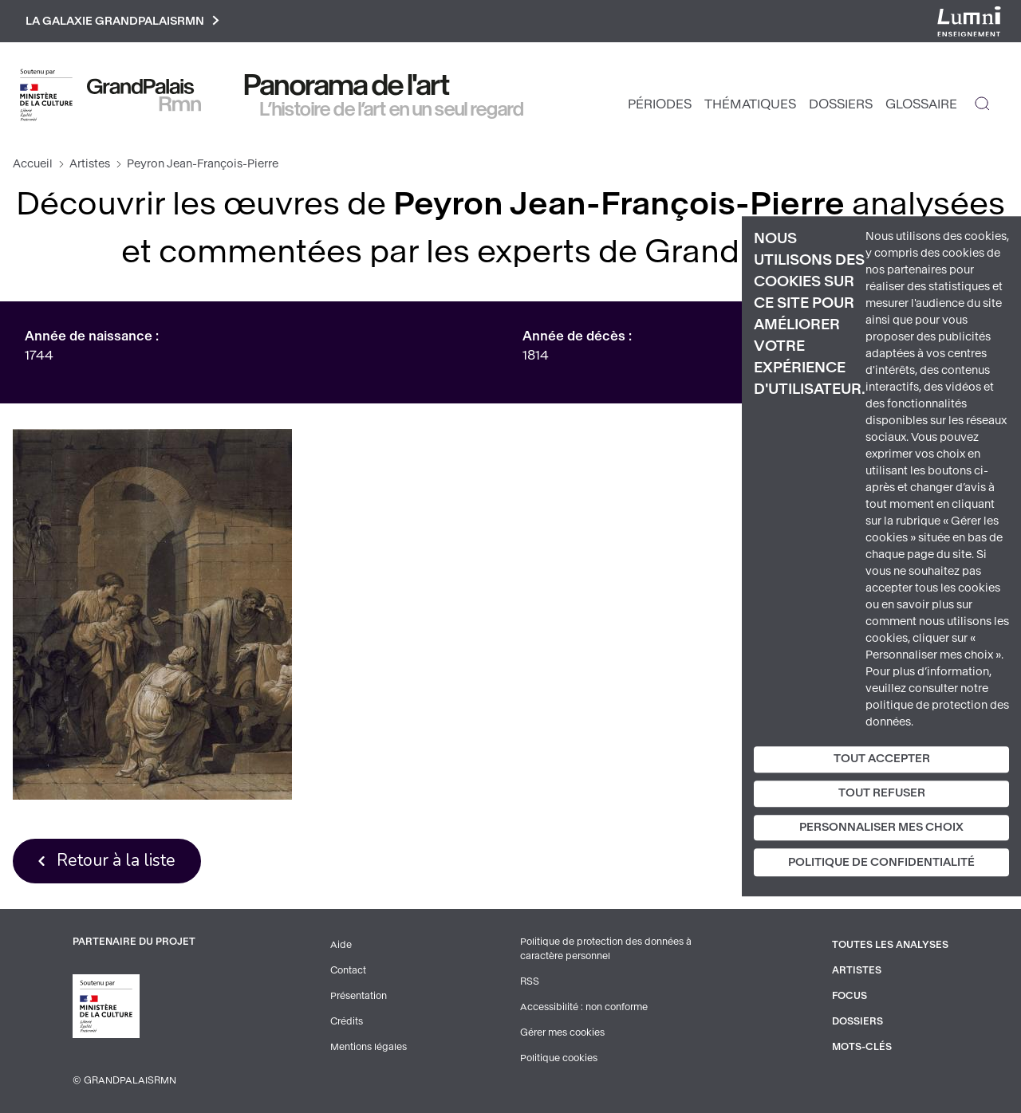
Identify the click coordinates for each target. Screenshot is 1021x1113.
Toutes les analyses (890, 945)
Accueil (33, 164)
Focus (849, 996)
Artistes (89, 164)
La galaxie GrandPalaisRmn (122, 21)
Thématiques (750, 104)
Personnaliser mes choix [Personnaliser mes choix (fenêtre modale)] (881, 827)
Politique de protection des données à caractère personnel (606, 949)
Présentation (358, 996)
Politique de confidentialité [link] (881, 863)
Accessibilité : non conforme (584, 1007)
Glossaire (921, 104)
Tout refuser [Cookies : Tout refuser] (881, 793)
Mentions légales (368, 1047)
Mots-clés (862, 1047)
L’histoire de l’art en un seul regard (392, 109)
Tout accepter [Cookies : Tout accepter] (882, 759)
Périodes (660, 104)
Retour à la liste (116, 860)
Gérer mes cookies (562, 1032)
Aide (341, 945)
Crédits (346, 1021)
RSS (529, 981)
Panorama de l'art (347, 85)
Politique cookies (558, 1058)
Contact (348, 970)
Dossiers (841, 104)
